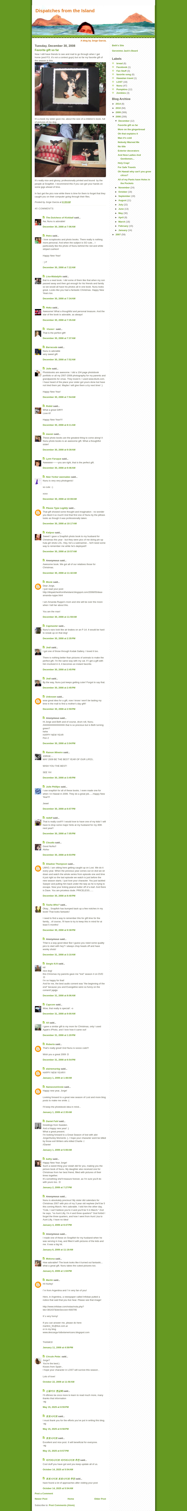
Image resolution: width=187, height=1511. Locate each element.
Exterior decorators (128, 150)
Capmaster (52, 626)
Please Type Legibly (57, 508)
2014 (118, 103)
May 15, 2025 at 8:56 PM (56, 1429)
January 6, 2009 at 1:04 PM (57, 1271)
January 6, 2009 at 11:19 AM (58, 1249)
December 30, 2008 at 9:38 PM (59, 930)
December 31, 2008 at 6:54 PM (59, 1059)
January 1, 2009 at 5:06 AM (57, 1150)
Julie (48, 368)
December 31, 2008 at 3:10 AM (59, 954)
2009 (118, 112)
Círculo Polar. (53, 1356)
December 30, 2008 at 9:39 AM (59, 449)
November (124, 187)
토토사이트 (52, 1416)
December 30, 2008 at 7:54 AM (59, 397)
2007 (118, 234)
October (123, 191)
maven (49, 434)
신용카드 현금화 (54, 1391)
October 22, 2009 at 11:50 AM (58, 1381)
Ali (47, 1022)
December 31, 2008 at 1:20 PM (59, 1035)
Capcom (50, 1004)
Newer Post (41, 1498)
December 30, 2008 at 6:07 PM (59, 808)
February (123, 226)
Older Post (100, 1498)
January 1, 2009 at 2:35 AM (57, 1112)
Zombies (121, 93)
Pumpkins (122, 89)
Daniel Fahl (52, 1121)
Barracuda (51, 347)
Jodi (48, 647)
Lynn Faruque (53, 458)
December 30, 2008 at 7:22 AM (59, 267)
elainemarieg (53, 1068)
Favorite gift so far (47, 50)
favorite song (123, 74)
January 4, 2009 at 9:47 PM (57, 1225)
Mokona (50, 1258)
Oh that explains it (128, 133)
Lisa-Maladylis (54, 276)
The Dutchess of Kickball (60, 217)
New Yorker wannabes (58, 477)
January (123, 230)
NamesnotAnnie (55, 1087)
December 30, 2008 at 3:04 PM (59, 743)
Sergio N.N (52, 963)
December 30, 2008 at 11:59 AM (60, 617)
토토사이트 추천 (66, 1478)
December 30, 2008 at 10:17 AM (60, 523)
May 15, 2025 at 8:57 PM (56, 1450)
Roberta (50, 1044)
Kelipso (50, 532)
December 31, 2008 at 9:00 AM (59, 1013)
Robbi (49, 406)
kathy (49, 1159)
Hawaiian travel (124, 78)
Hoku (49, 307)
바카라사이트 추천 (70, 1460)
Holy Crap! (123, 163)
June (121, 209)
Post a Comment (44, 1493)
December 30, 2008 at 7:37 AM (59, 338)
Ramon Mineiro (54, 752)
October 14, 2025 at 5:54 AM (58, 1469)
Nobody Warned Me (128, 142)
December (124, 121)
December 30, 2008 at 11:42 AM (60, 573)
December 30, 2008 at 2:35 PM (59, 638)
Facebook (121, 67)
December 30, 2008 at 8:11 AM (59, 425)
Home (70, 1498)
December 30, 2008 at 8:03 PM (59, 854)
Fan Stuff (121, 71)
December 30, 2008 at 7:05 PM (59, 833)
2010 (118, 108)
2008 (118, 116)
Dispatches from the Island (65, 10)
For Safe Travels (127, 167)
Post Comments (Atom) (62, 1505)
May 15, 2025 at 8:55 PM (56, 1407)
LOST (119, 82)
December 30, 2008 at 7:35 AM (59, 320)
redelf (49, 818)
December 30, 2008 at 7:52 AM (59, 359)
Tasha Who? (53, 904)
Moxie (49, 582)
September (124, 196)
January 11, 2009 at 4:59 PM (58, 1347)
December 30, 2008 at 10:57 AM (60, 551)
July (121, 204)
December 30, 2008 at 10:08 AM (60, 499)
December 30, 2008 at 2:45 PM (59, 669)
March (122, 221)
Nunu (119, 85)
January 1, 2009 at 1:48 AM (57, 1078)
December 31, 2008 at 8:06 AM (59, 995)
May (121, 213)
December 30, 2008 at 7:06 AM (59, 226)
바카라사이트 (53, 1460)
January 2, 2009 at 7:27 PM (57, 1187)
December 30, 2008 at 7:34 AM (59, 298)
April (121, 217)
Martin (49, 1280)
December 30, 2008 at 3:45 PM (59, 777)
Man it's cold (125, 138)
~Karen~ (50, 329)
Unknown (51, 696)
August (122, 200)
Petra (49, 235)
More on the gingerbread (131, 129)
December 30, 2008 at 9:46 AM (59, 467)
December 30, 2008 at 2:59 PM (59, 709)
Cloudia (50, 842)
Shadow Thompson (56, 864)
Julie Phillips (53, 786)
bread (119, 63)
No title (122, 146)
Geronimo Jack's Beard (125, 50)
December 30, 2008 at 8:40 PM (59, 895)
